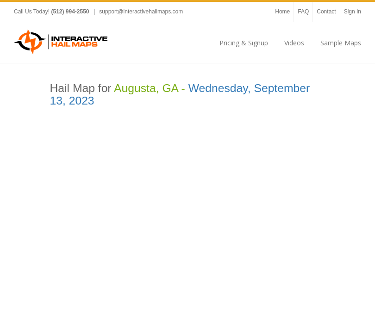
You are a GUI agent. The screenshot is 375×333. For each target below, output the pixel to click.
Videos (294, 42)
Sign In (352, 11)
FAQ (303, 11)
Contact (326, 11)
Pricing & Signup (243, 42)
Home (282, 11)
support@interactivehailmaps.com (141, 11)
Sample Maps (340, 42)
